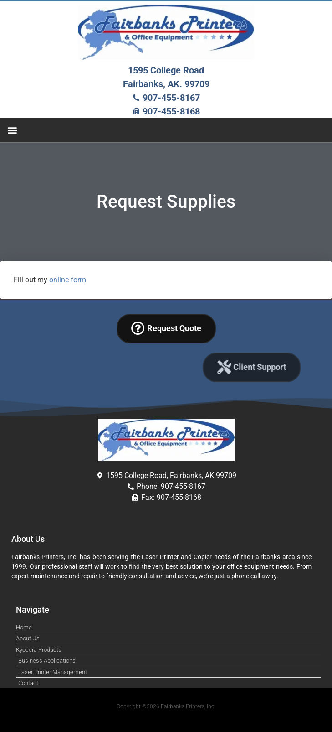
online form (67, 279)
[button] (12, 130)
